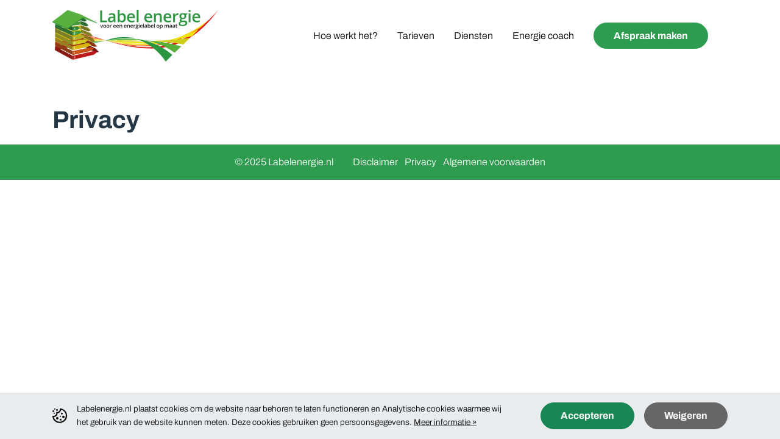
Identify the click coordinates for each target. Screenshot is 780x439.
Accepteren (587, 415)
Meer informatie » (445, 422)
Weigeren (685, 415)
